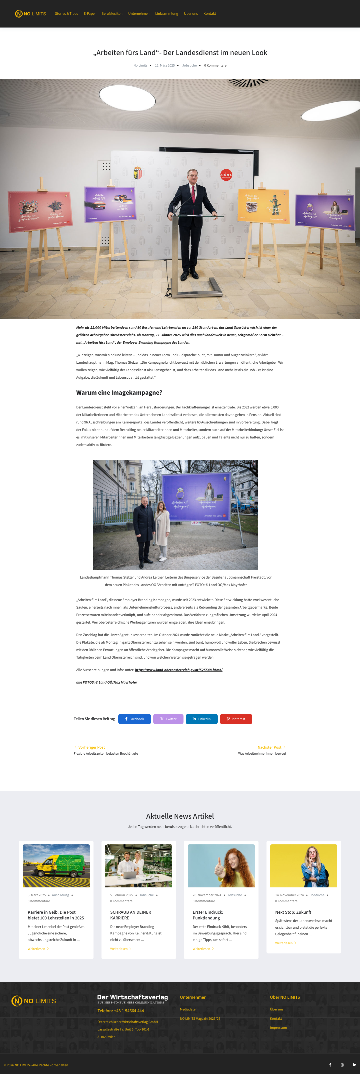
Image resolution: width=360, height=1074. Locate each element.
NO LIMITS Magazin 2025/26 (200, 1018)
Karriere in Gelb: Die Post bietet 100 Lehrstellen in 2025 (56, 915)
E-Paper (90, 13)
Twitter (168, 719)
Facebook (134, 719)
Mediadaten (189, 1009)
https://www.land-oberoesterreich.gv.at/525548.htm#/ (178, 670)
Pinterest (236, 719)
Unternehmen (139, 13)
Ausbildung (60, 895)
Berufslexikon (112, 13)
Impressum (278, 1027)
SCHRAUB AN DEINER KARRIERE (130, 915)
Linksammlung (166, 13)
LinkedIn (202, 719)
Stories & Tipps (66, 13)
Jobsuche (189, 65)
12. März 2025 (165, 65)
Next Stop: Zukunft (293, 912)
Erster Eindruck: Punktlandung (208, 915)
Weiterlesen (38, 948)
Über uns (191, 13)
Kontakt (210, 13)
